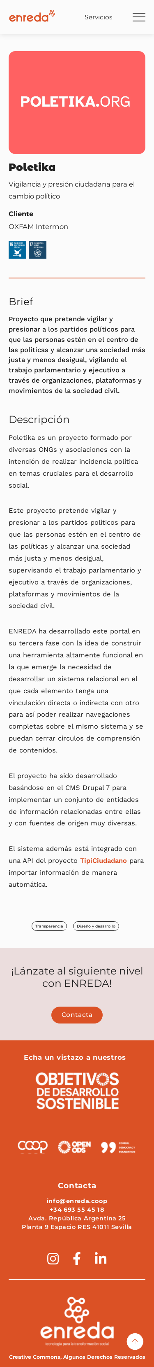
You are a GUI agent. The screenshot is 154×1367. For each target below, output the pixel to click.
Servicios (99, 17)
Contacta (77, 1015)
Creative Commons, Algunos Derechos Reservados (77, 1357)
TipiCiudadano (103, 861)
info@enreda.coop (77, 1201)
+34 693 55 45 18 (77, 1209)
